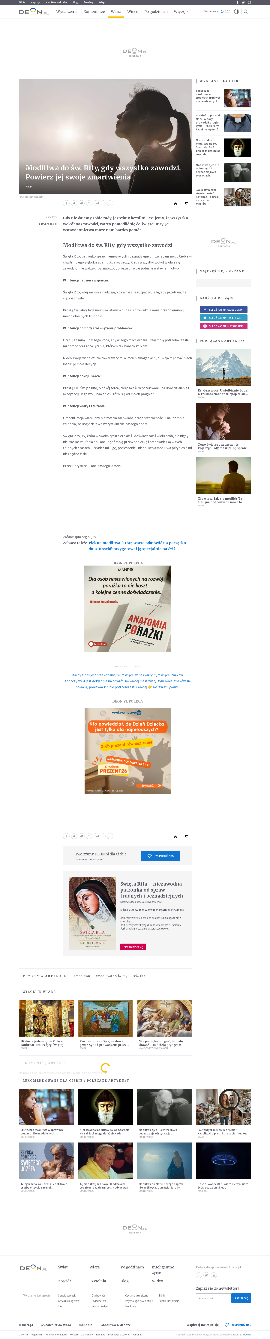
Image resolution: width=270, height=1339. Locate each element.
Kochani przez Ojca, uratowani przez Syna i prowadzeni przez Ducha (103, 1045)
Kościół (202, 1190)
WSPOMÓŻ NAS (238, 1325)
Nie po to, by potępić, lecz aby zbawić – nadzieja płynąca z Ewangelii (161, 1045)
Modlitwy (130, 1306)
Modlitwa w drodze (56, 2)
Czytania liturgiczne (136, 1295)
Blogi (76, 2)
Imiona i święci (100, 1306)
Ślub (60, 1306)
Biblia (22, 2)
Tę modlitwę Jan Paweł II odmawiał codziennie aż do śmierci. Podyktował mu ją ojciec (104, 1187)
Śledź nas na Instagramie (223, 326)
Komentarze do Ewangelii (153, 1048)
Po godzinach (156, 11)
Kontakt (74, 1334)
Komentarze (94, 11)
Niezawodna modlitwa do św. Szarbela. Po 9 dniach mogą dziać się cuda (208, 147)
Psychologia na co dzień (139, 1301)
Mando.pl (86, 1325)
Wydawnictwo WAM (55, 1325)
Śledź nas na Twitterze (222, 318)
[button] (236, 12)
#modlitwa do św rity (111, 976)
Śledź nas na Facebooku (222, 309)
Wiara (116, 11)
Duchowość (27, 1137)
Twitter (243, 2)
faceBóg (88, 2)
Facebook (237, 2)
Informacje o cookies (119, 1334)
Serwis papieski (67, 1295)
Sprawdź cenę (133, 947)
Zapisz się (241, 1298)
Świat (63, 1267)
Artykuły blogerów (69, 1301)
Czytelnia (97, 1281)
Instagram (249, 2)
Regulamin (37, 1334)
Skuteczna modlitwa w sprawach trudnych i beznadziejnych (208, 96)
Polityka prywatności (56, 1334)
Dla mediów (87, 1334)
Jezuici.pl (26, 1325)
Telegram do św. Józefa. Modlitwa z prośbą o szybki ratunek (44, 1185)
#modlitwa (82, 976)
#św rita (139, 976)
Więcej (179, 11)
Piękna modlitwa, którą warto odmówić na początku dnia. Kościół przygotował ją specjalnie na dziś (137, 546)
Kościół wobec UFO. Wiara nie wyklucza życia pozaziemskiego (223, 1185)
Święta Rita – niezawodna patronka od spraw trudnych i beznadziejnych (151, 890)
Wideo (132, 11)
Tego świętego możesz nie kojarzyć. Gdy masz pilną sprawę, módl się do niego (223, 448)
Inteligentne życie (163, 1270)
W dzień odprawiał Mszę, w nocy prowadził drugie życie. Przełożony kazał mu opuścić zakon (208, 124)
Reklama (100, 1334)
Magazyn (35, 2)
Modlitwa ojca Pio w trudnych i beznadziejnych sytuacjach (207, 170)
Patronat (137, 1334)
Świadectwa (99, 1301)
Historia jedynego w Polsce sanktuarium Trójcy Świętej (42, 1043)
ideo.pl (247, 1334)
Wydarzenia (66, 11)
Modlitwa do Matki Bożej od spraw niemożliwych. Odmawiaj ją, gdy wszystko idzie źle (161, 1187)
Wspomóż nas (161, 856)
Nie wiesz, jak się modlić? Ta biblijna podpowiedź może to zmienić (220, 502)
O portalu (23, 1334)
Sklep (101, 2)
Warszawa (210, 11)
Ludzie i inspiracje (169, 1301)
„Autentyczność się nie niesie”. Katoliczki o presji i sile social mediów (208, 196)
